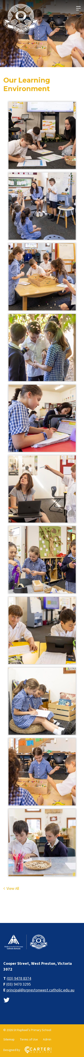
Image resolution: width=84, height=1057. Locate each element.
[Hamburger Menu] (78, 8)
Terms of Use (29, 1039)
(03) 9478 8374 (19, 978)
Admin (47, 1039)
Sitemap (9, 1039)
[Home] (25, 949)
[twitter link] (6, 1000)
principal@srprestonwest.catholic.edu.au (40, 990)
